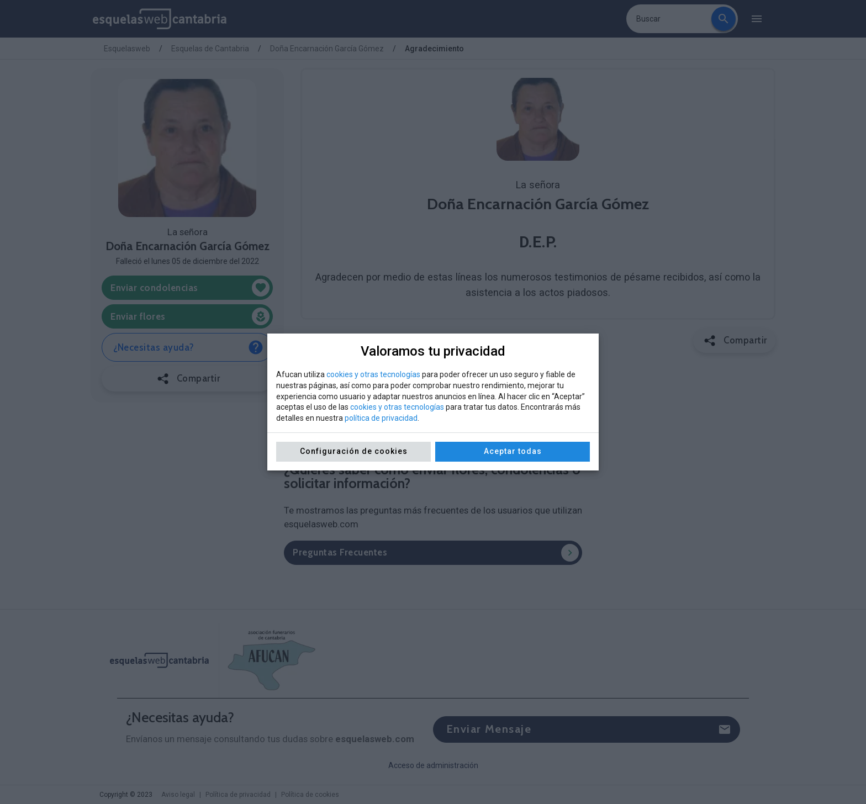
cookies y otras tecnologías (373, 374)
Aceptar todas (513, 451)
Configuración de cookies (354, 451)
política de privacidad (381, 418)
